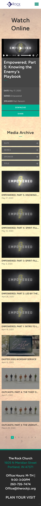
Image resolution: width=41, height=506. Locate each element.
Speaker (8, 101)
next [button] (21, 441)
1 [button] (12, 437)
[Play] (4, 55)
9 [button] (35, 437)
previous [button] (6, 437)
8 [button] (32, 437)
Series (7, 96)
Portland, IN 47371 (20, 467)
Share (21, 114)
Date (6, 90)
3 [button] (18, 437)
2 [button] (15, 437)
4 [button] (21, 437)
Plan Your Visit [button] (20, 497)
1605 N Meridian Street (20, 462)
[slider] (9, 55)
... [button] (25, 437)
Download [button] (20, 107)
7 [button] (28, 437)
